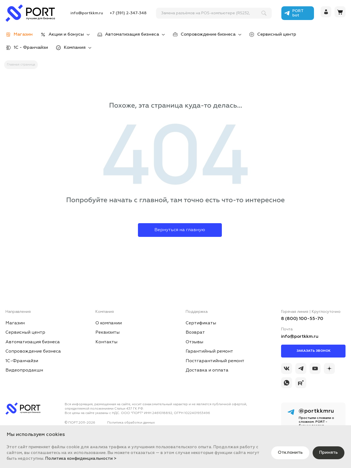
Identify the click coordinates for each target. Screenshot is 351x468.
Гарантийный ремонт (209, 351)
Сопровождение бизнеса (208, 34)
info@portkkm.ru (86, 13)
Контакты (106, 342)
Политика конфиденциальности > (81, 458)
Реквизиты (107, 332)
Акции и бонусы (66, 34)
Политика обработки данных (131, 422)
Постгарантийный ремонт (215, 361)
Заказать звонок (313, 351)
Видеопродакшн (24, 370)
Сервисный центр (276, 34)
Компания (75, 48)
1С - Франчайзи (31, 48)
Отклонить (290, 452)
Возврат (195, 332)
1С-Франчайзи (21, 361)
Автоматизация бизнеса (132, 34)
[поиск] (211, 13)
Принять (328, 452)
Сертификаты (201, 323)
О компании (108, 323)
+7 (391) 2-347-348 (128, 13)
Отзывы (194, 342)
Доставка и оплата (207, 370)
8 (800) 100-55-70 (302, 319)
